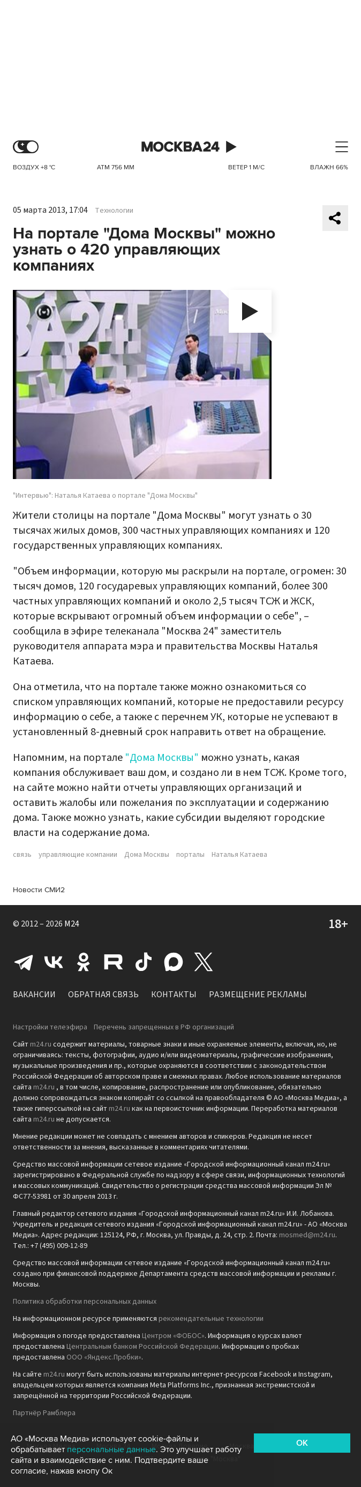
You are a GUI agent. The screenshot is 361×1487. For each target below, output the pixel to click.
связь (22, 854)
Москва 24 (180, 147)
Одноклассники (83, 962)
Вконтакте (53, 962)
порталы (190, 854)
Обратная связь (103, 994)
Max (173, 962)
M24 (71, 924)
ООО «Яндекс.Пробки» (103, 1357)
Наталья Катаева (239, 854)
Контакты (174, 994)
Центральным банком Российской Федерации (142, 1346)
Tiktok (143, 962)
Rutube (113, 962)
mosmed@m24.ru (307, 1235)
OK (302, 1443)
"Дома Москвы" (162, 757)
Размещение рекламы (258, 994)
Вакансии (34, 994)
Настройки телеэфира (50, 1027)
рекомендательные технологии (211, 1318)
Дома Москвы (146, 854)
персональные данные (111, 1449)
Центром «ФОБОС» (173, 1336)
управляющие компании (78, 854)
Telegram (23, 962)
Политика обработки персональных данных (84, 1301)
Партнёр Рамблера (44, 1413)
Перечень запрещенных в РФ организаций (164, 1027)
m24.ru (40, 1044)
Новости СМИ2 (39, 889)
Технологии (114, 210)
